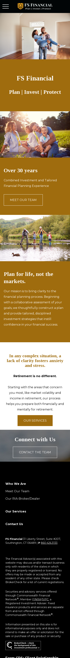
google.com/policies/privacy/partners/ (29, 623)
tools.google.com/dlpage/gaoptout (28, 635)
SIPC (45, 526)
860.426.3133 (49, 470)
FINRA (36, 526)
